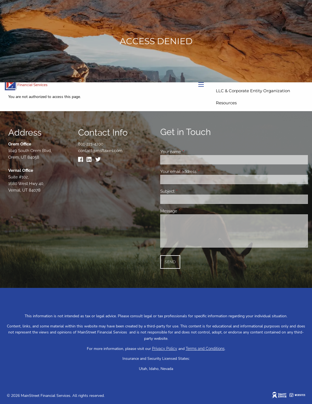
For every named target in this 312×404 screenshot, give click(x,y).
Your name (190, 151)
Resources (226, 102)
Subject (187, 191)
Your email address (198, 171)
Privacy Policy (164, 348)
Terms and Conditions (205, 348)
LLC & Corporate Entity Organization (253, 90)
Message (188, 211)
